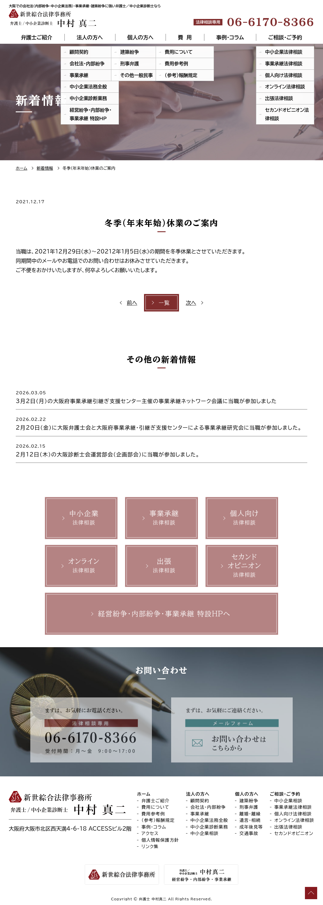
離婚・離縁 (250, 814)
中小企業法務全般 (209, 820)
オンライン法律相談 (294, 820)
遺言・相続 (250, 820)
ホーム (143, 794)
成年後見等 (251, 827)
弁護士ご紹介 (36, 37)
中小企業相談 (204, 833)
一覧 (164, 302)
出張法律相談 (288, 827)
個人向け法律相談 (293, 814)
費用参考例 (153, 814)
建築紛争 (248, 801)
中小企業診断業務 (209, 827)
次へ (191, 302)
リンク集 (150, 846)
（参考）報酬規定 (158, 820)
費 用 (185, 37)
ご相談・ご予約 (285, 37)
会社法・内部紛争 (208, 807)
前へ (132, 302)
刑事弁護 (248, 807)
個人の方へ (140, 37)
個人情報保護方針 (160, 840)
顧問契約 (199, 801)
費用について (155, 807)
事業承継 (199, 814)
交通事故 (248, 833)
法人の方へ (90, 37)
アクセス (150, 833)
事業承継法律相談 (293, 807)
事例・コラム (230, 37)
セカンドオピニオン (293, 833)
